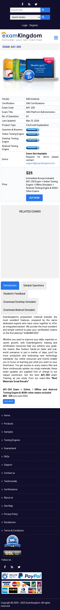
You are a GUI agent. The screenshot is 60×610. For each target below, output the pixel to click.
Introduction (10, 285)
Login (25, 25)
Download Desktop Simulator (19, 301)
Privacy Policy (11, 514)
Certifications (10, 489)
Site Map (8, 506)
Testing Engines (12, 440)
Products (8, 423)
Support (8, 464)
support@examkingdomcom (40, 163)
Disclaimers (10, 522)
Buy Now (34, 198)
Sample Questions (33, 285)
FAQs (6, 456)
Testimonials (10, 481)
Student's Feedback (14, 293)
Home (7, 415)
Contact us (9, 473)
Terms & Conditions (14, 530)
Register (34, 25)
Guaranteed (10, 448)
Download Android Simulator (19, 309)
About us (8, 497)
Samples (8, 432)
